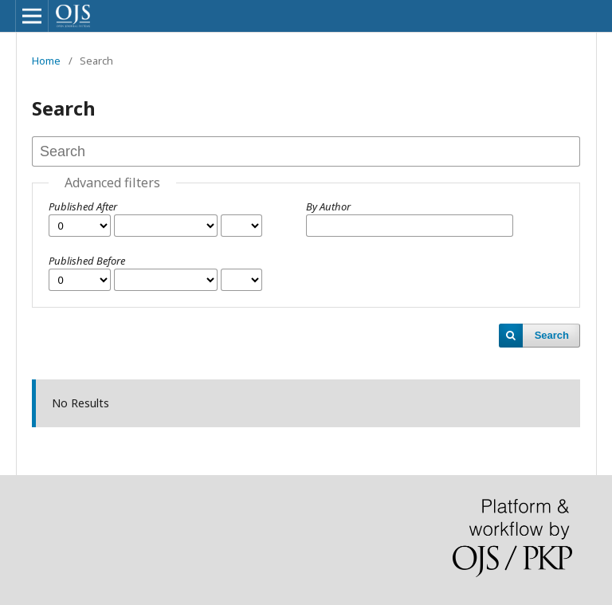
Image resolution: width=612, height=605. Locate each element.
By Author (328, 206)
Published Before (87, 260)
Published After (83, 206)
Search (552, 335)
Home (46, 60)
